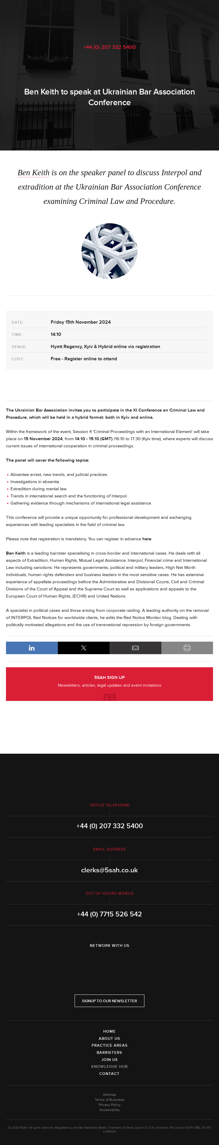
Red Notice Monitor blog (147, 617)
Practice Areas (110, 1045)
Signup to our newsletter (109, 1001)
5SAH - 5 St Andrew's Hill (109, 19)
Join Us (109, 1059)
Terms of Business (109, 1100)
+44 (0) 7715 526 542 (109, 914)
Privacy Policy (110, 1105)
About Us (109, 1038)
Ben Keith (34, 172)
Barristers (109, 1052)
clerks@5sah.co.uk (109, 870)
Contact (109, 1073)
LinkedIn (32, 648)
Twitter (109, 961)
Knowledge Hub (109, 1066)
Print (187, 648)
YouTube (126, 961)
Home (109, 1031)
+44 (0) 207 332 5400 (109, 47)
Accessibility (109, 1110)
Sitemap (109, 1095)
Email (135, 648)
